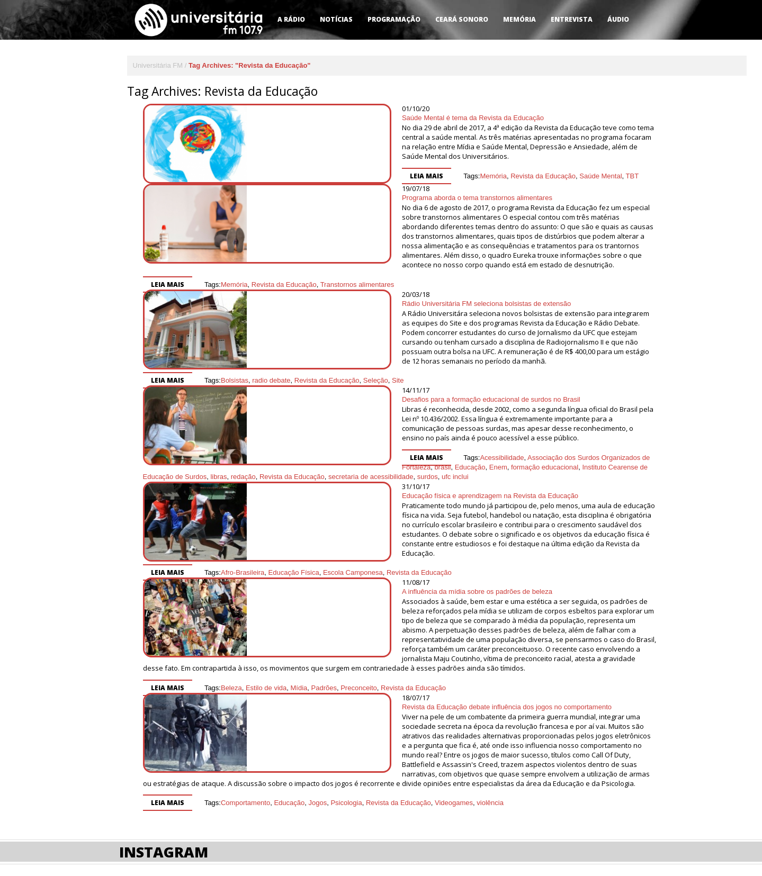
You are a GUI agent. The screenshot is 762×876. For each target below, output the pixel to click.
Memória (519, 19)
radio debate (380, 342)
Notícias (336, 19)
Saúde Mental (450, 166)
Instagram (163, 753)
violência (490, 704)
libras (435, 422)
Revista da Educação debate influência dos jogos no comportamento (357, 627)
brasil (542, 413)
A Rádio (291, 19)
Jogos (317, 704)
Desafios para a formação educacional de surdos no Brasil (341, 364)
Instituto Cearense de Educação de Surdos (358, 422)
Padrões (324, 608)
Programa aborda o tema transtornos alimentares (327, 198)
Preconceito (358, 608)
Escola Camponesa (462, 509)
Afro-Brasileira (351, 509)
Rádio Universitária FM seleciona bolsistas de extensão (336, 284)
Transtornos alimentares (466, 265)
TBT (482, 166)
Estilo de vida (266, 608)
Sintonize (181, 794)
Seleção (484, 342)
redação (460, 422)
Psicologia (346, 704)
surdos (262, 432)
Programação (393, 19)
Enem (598, 413)
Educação (569, 413)
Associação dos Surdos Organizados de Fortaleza (454, 413)
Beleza (231, 608)
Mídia (299, 608)
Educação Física (403, 509)
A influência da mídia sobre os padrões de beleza (327, 531)
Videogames (454, 704)
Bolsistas (343, 342)
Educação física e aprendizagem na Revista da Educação (340, 451)
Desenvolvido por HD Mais (584, 795)
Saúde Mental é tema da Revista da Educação (323, 118)
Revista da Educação (393, 166)
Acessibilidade (352, 413)
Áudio (618, 19)
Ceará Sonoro (461, 19)
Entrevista (572, 19)
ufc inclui (289, 432)
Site (507, 342)
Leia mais (276, 166)
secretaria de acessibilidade (587, 422)
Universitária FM (158, 65)
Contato (134, 794)
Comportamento (245, 704)
